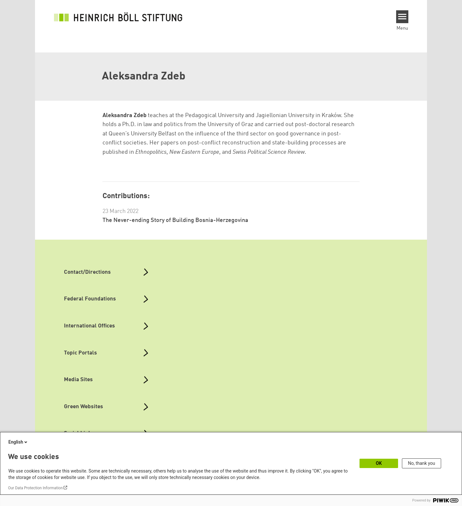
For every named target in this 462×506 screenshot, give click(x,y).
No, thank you (421, 463)
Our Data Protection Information (35, 488)
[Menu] (402, 16)
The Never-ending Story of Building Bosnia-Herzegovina (175, 220)
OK (379, 463)
